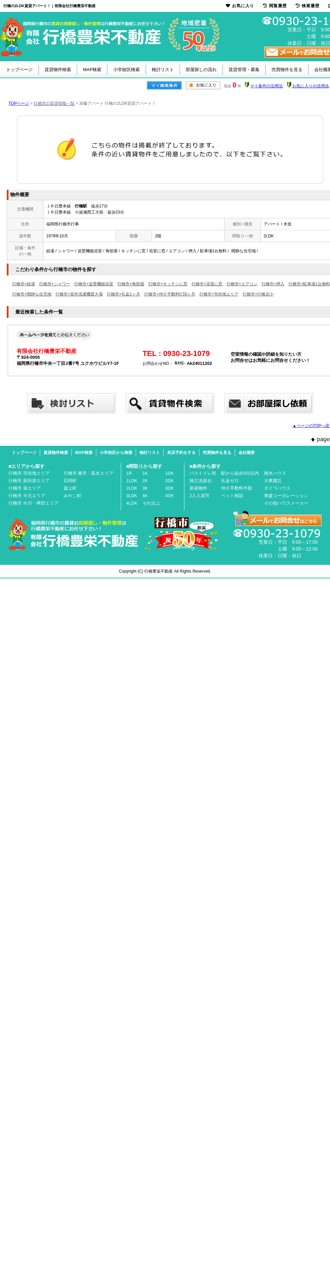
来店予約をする (181, 452)
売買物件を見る (286, 69)
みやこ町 (72, 495)
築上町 (70, 488)
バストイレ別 (202, 473)
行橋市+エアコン (242, 284)
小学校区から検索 (116, 452)
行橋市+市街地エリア (218, 294)
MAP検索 (92, 69)
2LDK (131, 488)
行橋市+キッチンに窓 (167, 284)
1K (145, 473)
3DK (169, 488)
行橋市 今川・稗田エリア (34, 503)
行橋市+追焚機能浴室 (93, 284)
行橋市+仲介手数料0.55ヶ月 (169, 294)
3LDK (131, 495)
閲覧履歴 (275, 5)
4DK (169, 495)
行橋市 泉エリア (25, 488)
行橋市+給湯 (23, 284)
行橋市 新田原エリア (29, 480)
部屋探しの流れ (201, 69)
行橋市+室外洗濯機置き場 (79, 294)
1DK (169, 473)
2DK (169, 480)
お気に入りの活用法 (310, 86)
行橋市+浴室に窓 (207, 284)
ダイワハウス (277, 488)
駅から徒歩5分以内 (240, 473)
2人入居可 (199, 495)
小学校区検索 (126, 69)
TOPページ (19, 103)
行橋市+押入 (273, 284)
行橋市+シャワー (54, 284)
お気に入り (240, 5)
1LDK (131, 480)
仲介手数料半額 (236, 488)
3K (145, 488)
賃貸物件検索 (58, 69)
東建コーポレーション (286, 495)
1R (129, 473)
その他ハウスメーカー (286, 503)
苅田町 (70, 480)
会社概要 (246, 452)
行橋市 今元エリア (27, 495)
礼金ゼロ (230, 480)
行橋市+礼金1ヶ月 (123, 294)
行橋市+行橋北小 (258, 294)
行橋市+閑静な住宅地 (31, 294)
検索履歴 (307, 5)
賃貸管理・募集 (244, 69)
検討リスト (163, 69)
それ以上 (151, 503)
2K (145, 480)
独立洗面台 (200, 480)
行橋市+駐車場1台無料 (309, 284)
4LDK (131, 503)
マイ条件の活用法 (266, 86)
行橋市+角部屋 (130, 284)
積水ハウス (275, 473)
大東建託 (273, 480)
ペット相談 (232, 495)
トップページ (19, 69)
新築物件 (198, 488)
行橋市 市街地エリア (29, 473)
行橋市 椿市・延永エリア (89, 473)
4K (145, 495)
